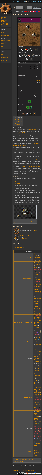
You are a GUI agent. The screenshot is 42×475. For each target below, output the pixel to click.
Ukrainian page (23, 459)
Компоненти (37, 448)
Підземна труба (38, 327)
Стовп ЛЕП (37, 317)
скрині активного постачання (20, 221)
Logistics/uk (30, 459)
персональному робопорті (34, 166)
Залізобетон (37, 418)
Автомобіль (38, 354)
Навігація (30, 451)
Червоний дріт (37, 387)
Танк (35, 356)
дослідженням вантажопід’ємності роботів (28, 159)
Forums (23, 1)
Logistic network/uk (18, 461)
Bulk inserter (37, 310)
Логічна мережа (28, 397)
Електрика (37, 80)
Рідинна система (28, 322)
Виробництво (37, 447)
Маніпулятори (28, 305)
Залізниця (29, 341)
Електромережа (18, 322)
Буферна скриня (24, 181)
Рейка (37, 331)
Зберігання (29, 257)
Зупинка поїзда (38, 336)
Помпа (37, 329)
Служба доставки (24, 235)
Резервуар (38, 260)
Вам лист (22, 228)
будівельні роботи (22, 133)
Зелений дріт (37, 389)
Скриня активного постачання (27, 180)
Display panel (37, 409)
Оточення (37, 455)
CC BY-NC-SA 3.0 (27, 467)
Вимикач (36, 404)
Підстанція (36, 323)
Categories (16, 459)
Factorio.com (16, 1)
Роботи (16, 245)
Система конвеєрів (27, 278)
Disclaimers (33, 470)
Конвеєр (38, 262)
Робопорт (36, 383)
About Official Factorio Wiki (24, 470)
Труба (35, 325)
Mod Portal (33, 1)
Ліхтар (37, 385)
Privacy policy (15, 470)
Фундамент (38, 441)
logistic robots (24, 238)
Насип (35, 423)
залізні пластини (30, 219)
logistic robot (34, 230)
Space (35, 450)
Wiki (27, 1)
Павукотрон (37, 358)
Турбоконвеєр (37, 269)
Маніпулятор (37, 301)
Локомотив (38, 344)
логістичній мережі (33, 129)
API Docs (40, 1)
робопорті (23, 166)
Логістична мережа (19, 247)
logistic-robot (37, 93)
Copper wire (38, 315)
